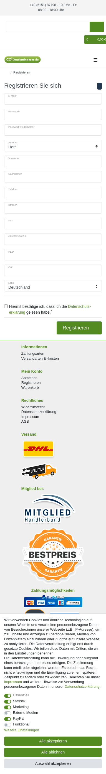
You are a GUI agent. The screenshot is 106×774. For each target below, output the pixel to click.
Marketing (21, 707)
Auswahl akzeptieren (53, 763)
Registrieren (79, 328)
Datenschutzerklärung (38, 412)
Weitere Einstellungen (21, 730)
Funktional (21, 724)
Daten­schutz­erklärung (82, 686)
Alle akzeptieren (53, 741)
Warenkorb (30, 387)
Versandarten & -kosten (40, 358)
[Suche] (97, 27)
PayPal (18, 718)
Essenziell (21, 695)
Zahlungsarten (32, 353)
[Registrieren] (17, 39)
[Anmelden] (8, 39)
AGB (25, 421)
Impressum (30, 416)
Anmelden (29, 378)
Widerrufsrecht (33, 407)
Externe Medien (25, 712)
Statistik (19, 701)
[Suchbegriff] (48, 27)
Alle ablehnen (53, 752)
